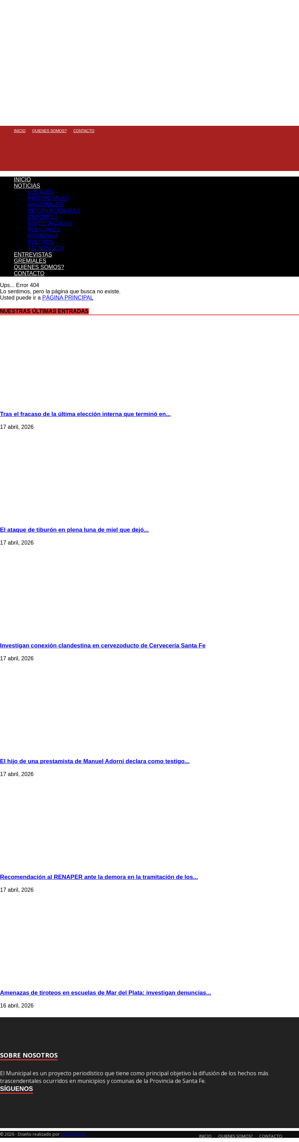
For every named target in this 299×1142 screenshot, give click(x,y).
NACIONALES (45, 204)
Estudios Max (73, 1134)
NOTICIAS (27, 186)
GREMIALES (30, 261)
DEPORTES (43, 217)
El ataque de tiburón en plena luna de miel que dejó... (74, 530)
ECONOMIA (43, 236)
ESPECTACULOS (50, 223)
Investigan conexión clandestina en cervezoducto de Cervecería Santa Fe (102, 645)
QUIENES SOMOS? (49, 131)
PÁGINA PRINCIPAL (67, 298)
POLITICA (40, 242)
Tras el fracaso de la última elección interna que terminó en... (85, 414)
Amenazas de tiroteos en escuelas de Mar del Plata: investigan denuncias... (105, 992)
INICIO (20, 131)
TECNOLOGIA (46, 248)
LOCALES (40, 192)
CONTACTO (83, 131)
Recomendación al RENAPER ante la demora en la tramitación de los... (99, 877)
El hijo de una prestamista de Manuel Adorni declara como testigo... (94, 761)
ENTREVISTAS (33, 255)
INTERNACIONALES (54, 211)
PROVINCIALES (48, 198)
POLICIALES (44, 230)
